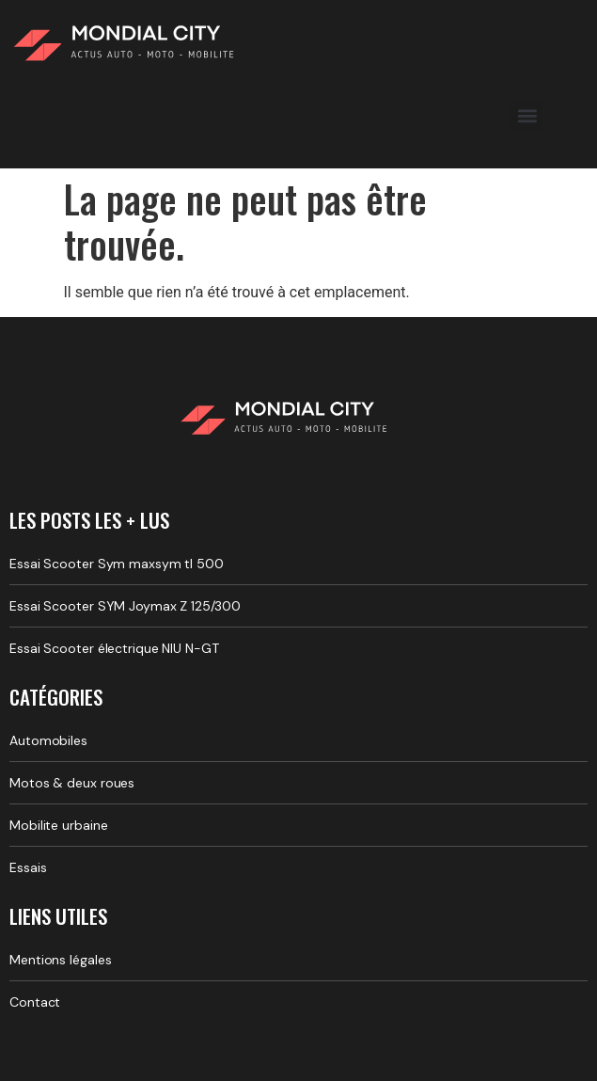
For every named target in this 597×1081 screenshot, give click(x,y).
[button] (526, 115)
